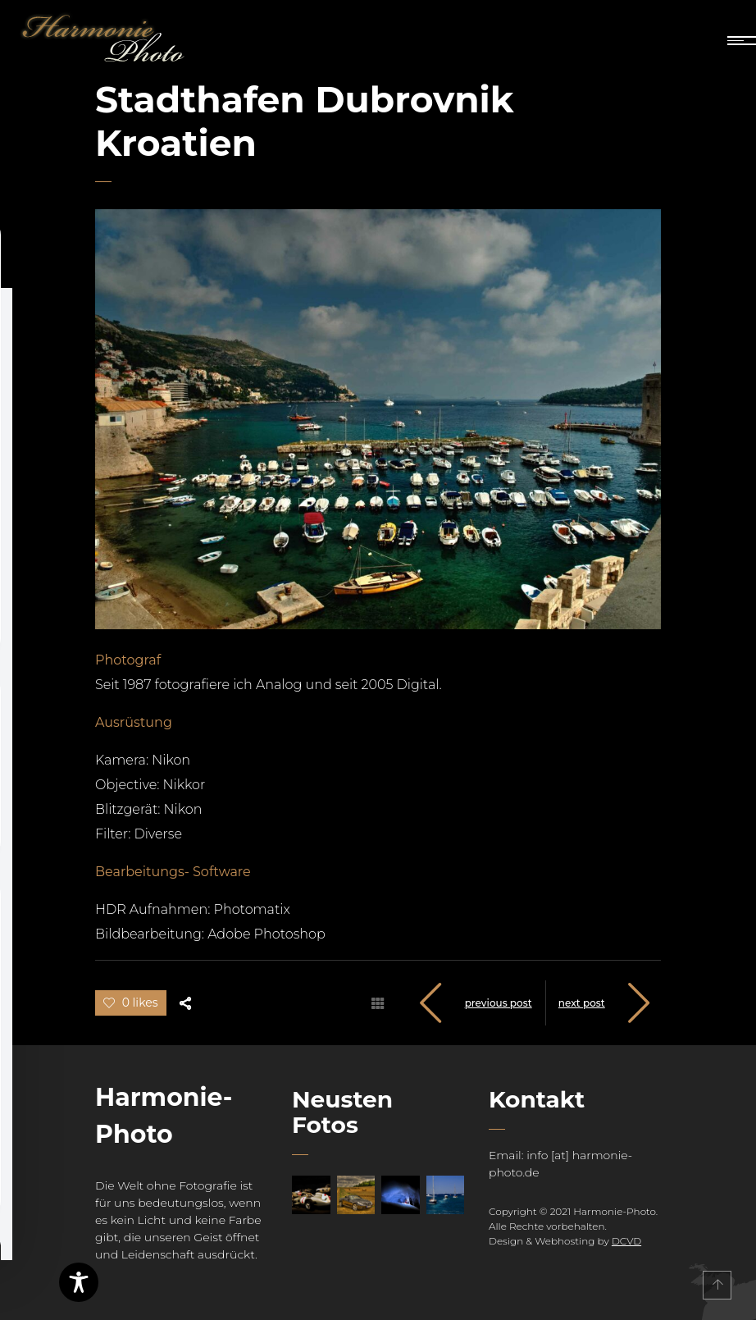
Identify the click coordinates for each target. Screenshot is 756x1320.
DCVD (626, 1241)
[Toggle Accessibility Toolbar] (78, 1282)
